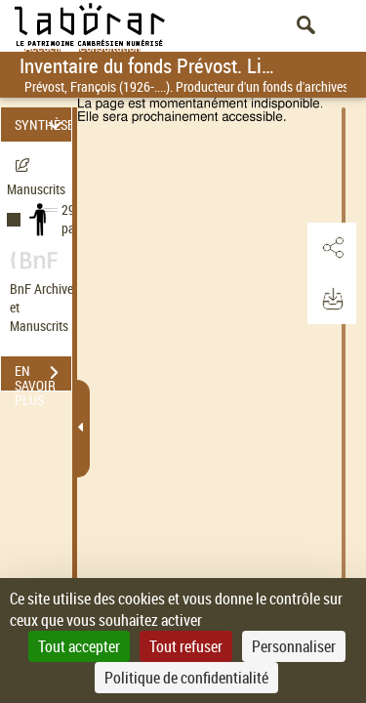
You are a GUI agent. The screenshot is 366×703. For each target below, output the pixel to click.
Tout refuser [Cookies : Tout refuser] (186, 646)
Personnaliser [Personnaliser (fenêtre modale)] (294, 646)
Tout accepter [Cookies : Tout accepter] (79, 646)
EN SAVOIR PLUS (43, 375)
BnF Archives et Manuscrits (47, 307)
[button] (331, 248)
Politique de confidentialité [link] (186, 677)
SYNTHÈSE (43, 124)
